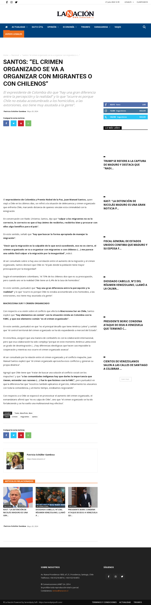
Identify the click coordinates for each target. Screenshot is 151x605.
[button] (144, 27)
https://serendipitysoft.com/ (50, 602)
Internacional (43, 506)
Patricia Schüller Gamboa (15, 111)
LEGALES (129, 2)
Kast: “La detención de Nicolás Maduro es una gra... (15, 512)
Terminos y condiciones (104, 602)
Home (5, 55)
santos (34, 417)
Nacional (15, 55)
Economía (70, 26)
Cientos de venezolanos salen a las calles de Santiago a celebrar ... (126, 365)
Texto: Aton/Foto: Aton (23, 413)
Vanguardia (102, 26)
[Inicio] (6, 27)
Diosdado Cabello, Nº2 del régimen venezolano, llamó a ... (50, 512)
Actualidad (20, 26)
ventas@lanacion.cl (60, 591)
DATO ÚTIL (37, 26)
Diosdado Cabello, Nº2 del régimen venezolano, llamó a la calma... (125, 285)
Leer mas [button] (125, 379)
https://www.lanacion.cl (36, 459)
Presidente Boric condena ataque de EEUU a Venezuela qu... (82, 512)
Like (144, 104)
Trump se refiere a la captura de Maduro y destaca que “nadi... (125, 164)
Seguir (142, 111)
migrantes (24, 417)
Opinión (53, 26)
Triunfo (85, 26)
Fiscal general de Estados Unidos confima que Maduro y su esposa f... (125, 244)
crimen (15, 417)
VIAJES (118, 26)
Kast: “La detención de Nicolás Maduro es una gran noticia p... (124, 204)
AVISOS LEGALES (13, 34)
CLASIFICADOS (142, 2)
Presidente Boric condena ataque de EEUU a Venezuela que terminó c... (123, 325)
